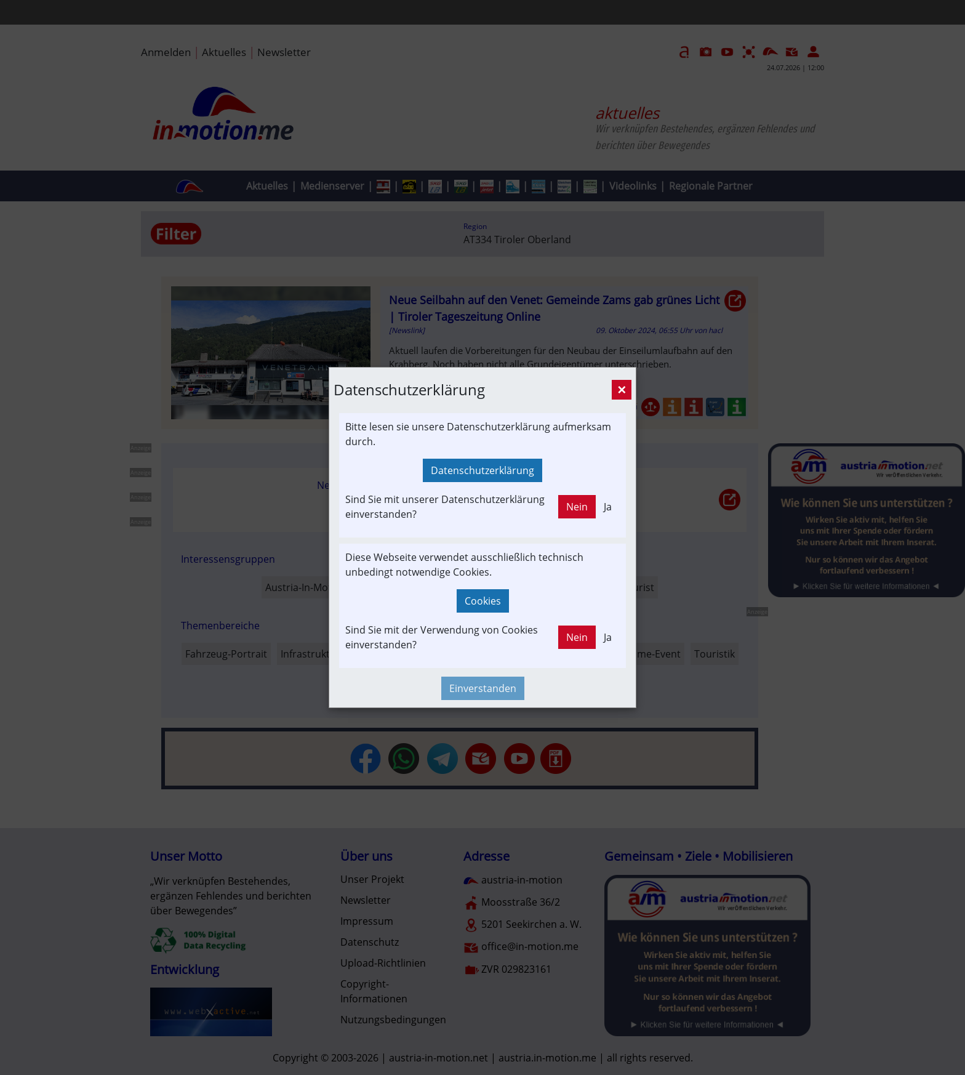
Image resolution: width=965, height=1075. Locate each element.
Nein (577, 506)
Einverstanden (482, 688)
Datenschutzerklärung (482, 470)
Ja (608, 506)
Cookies (483, 601)
